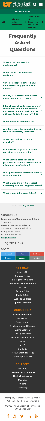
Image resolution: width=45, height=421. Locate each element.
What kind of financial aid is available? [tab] (17, 140)
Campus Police (22, 276)
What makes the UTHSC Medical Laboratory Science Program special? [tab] (22, 184)
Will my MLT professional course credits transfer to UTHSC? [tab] (20, 97)
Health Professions (22, 376)
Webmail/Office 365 (22, 357)
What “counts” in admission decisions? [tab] (17, 73)
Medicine (22, 380)
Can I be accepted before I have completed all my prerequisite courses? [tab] (19, 85)
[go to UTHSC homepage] (2, 22)
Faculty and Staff (22, 334)
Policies (22, 287)
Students (22, 349)
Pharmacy (22, 388)
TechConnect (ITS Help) (22, 353)
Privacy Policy (22, 291)
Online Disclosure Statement (22, 283)
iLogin (23, 341)
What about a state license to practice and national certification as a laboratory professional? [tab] (22, 162)
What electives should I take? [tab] (18, 121)
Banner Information (22, 315)
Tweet (10, 254)
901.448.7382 (32, 401)
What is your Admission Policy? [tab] (19, 193)
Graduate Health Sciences (22, 372)
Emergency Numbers (22, 280)
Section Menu (22, 12)
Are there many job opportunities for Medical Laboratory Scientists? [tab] (22, 130)
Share (24, 254)
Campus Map (22, 322)
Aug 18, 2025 (28, 206)
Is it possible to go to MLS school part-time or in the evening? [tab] (20, 150)
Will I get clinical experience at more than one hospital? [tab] (22, 174)
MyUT (22, 345)
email (22, 258)
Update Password (22, 303)
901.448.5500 (12, 401)
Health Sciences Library (22, 337)
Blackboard (22, 318)
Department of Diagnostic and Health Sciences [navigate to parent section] (34, 22)
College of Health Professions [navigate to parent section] (16, 22)
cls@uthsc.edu (8, 237)
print (37, 258)
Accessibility (23, 272)
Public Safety (22, 295)
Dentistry (22, 368)
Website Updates (22, 299)
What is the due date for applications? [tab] (16, 63)
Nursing (22, 384)
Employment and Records (22, 326)
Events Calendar (22, 330)
